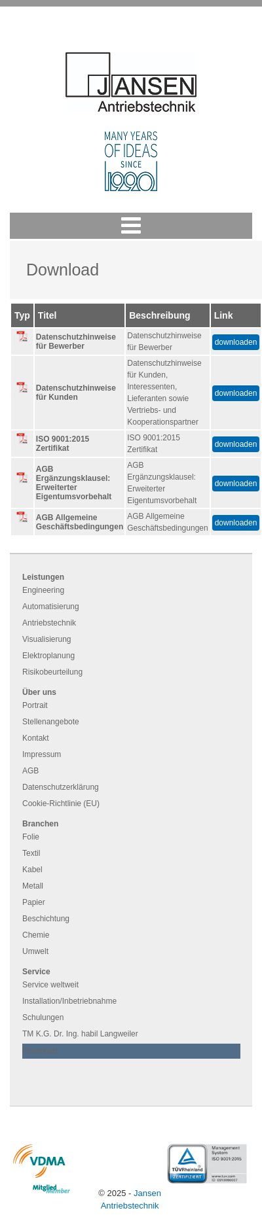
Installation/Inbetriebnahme (69, 1001)
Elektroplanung (48, 655)
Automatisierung (50, 606)
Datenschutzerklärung (60, 787)
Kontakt (35, 738)
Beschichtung (45, 918)
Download (39, 1050)
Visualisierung (46, 639)
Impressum (41, 754)
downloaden (236, 342)
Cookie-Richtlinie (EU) (61, 803)
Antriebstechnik (49, 622)
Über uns (39, 692)
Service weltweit (50, 984)
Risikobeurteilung (52, 672)
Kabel (32, 869)
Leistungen (43, 577)
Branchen (40, 823)
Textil (31, 853)
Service (36, 971)
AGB (30, 770)
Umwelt (35, 951)
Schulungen (43, 1017)
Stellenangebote (50, 721)
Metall (32, 886)
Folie (30, 836)
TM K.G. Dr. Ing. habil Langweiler (80, 1033)
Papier (33, 902)
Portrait (35, 705)
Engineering (43, 590)
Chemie (35, 935)
